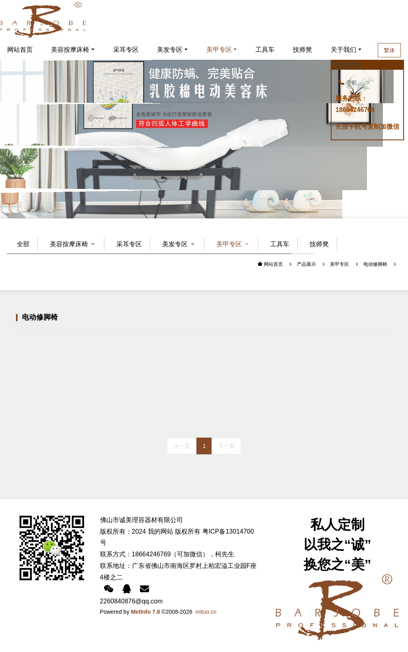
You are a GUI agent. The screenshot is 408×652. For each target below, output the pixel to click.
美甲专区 (219, 49)
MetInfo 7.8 (145, 612)
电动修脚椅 (375, 264)
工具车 (265, 49)
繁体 (389, 50)
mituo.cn (206, 612)
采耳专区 (126, 49)
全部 (23, 244)
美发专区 (169, 49)
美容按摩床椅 (70, 49)
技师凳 (302, 49)
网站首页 (273, 264)
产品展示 (306, 264)
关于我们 (343, 49)
